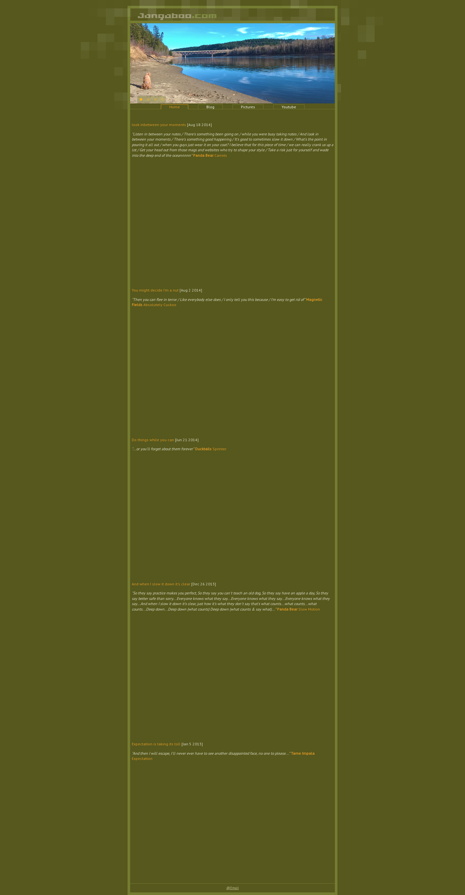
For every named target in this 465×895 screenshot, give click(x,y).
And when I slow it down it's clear (161, 583)
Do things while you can (153, 439)
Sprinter (210, 448)
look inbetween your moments (159, 124)
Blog (210, 106)
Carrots (210, 155)
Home (174, 106)
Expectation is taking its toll (156, 743)
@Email (232, 888)
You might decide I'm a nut (155, 290)
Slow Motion (298, 609)
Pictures (248, 106)
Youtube (289, 106)
